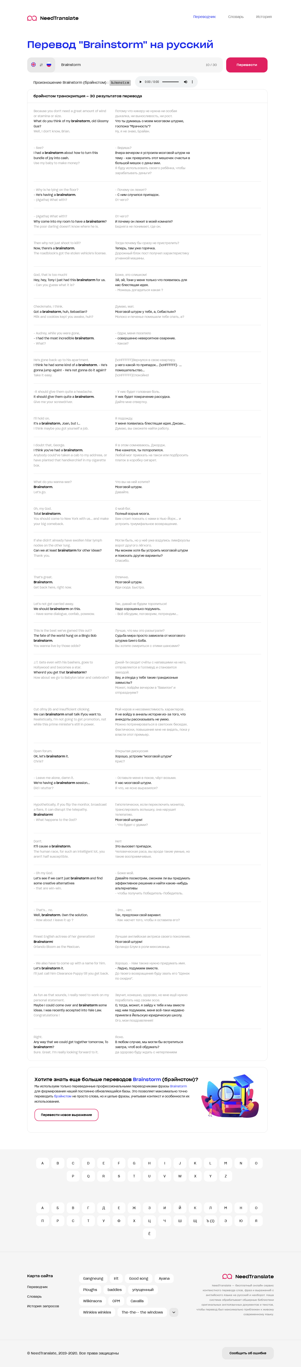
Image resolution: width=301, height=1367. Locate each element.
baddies (115, 1290)
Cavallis (137, 1301)
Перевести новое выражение (66, 1115)
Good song (138, 1278)
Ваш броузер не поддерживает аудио (170, 82)
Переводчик (37, 1287)
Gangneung (93, 1278)
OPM (116, 1301)
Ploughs (90, 1290)
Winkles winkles (97, 1312)
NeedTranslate (53, 18)
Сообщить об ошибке (248, 1353)
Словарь (34, 1297)
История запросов (43, 1306)
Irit (116, 1278)
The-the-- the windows (142, 1312)
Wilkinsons (92, 1301)
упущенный (143, 1290)
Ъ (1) (210, 1221)
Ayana (164, 1278)
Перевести (247, 65)
